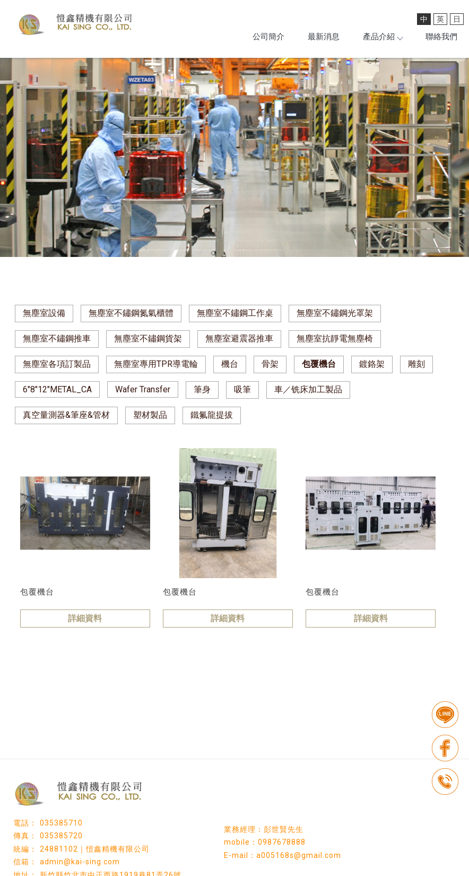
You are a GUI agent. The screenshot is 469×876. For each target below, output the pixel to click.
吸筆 (242, 389)
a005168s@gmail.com (298, 855)
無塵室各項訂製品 (57, 364)
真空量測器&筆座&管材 (66, 415)
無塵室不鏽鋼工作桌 (235, 313)
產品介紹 (382, 36)
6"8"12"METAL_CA (57, 389)
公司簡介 (268, 36)
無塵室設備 (44, 313)
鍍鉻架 (372, 364)
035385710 (61, 823)
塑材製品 (150, 415)
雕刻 (416, 364)
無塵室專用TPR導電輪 (156, 364)
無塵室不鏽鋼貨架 (148, 338)
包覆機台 (319, 364)
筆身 (202, 389)
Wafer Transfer (142, 389)
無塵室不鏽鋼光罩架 (335, 313)
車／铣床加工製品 (308, 389)
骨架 (270, 364)
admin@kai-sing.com (80, 861)
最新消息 (324, 36)
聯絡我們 (441, 36)
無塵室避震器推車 (239, 338)
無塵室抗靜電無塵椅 (335, 338)
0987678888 (282, 842)
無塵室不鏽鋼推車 (57, 338)
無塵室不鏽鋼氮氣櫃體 (131, 313)
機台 (229, 364)
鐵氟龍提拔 (211, 415)
